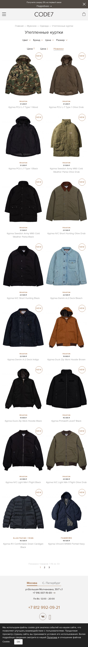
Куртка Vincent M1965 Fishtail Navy (66, 544)
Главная (19, 26)
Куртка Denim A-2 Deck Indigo (23, 359)
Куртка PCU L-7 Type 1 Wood (23, 107)
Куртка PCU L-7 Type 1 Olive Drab (66, 107)
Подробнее (43, 6)
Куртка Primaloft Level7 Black (66, 421)
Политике (52, 637)
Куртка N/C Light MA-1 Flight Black (23, 482)
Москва (32, 583)
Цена (31, 49)
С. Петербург (51, 583)
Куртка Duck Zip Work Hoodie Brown (66, 359)
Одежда (44, 26)
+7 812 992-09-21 (44, 608)
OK (18, 642)
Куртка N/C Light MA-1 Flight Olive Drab (66, 482)
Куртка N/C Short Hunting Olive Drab (66, 233)
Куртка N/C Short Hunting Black (23, 298)
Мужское (32, 26)
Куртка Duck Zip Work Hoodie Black (23, 421)
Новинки (59, 49)
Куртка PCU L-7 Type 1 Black (23, 168)
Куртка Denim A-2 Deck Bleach (66, 298)
